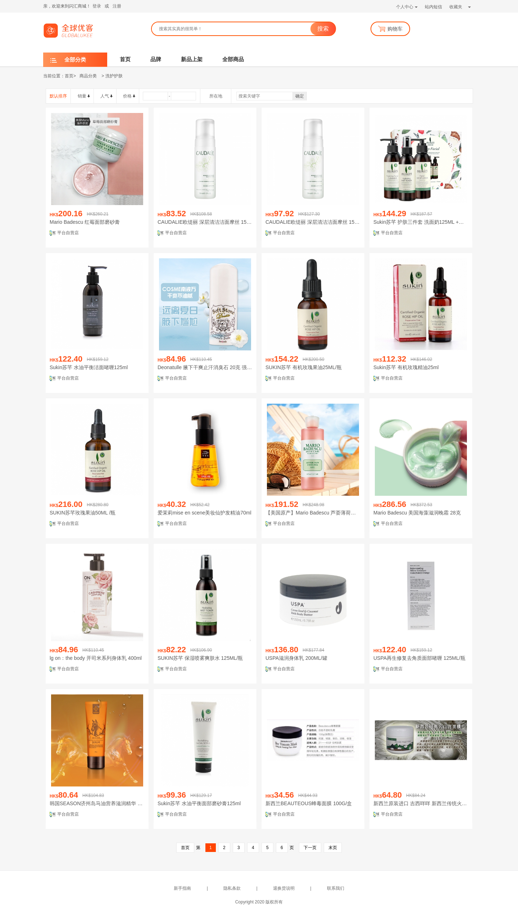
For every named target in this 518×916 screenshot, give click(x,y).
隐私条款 (232, 888)
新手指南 (182, 888)
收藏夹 (460, 6)
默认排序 (58, 96)
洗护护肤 (114, 75)
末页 (332, 847)
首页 (69, 75)
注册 (117, 6)
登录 (96, 6)
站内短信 (433, 6)
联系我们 (335, 888)
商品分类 (88, 75)
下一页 (310, 847)
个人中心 (407, 6)
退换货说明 (284, 888)
